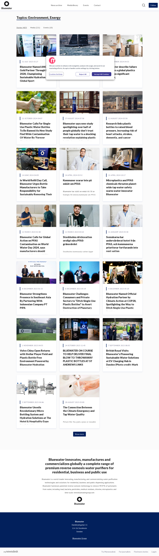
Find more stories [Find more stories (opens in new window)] (141, 552)
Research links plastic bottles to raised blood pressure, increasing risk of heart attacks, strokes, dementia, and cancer (121, 130)
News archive (56, 5)
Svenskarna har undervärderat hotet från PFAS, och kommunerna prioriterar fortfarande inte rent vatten (122, 244)
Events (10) (48, 27)
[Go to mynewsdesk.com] (11, 551)
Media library (72, 5)
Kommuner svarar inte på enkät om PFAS (77, 182)
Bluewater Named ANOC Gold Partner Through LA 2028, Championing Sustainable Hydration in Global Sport (34, 73)
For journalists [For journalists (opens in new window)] (125, 552)
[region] (80, 68)
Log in (154, 552)
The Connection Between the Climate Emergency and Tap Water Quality (78, 411)
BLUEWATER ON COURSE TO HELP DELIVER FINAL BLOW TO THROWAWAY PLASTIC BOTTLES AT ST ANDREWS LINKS (78, 357)
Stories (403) (21, 27)
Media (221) (35, 27)
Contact (97, 5)
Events (86, 5)
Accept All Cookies (101, 74)
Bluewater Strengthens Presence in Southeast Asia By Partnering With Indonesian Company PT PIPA (35, 300)
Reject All (82, 74)
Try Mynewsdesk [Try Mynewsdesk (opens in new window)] (108, 552)
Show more (79, 434)
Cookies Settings (56, 74)
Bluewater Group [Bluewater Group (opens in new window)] (79, 538)
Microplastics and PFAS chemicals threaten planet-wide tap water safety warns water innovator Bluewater (121, 187)
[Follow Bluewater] (153, 5)
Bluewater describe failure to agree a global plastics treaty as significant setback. (121, 72)
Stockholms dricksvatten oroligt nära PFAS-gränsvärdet (77, 241)
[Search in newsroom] (143, 5)
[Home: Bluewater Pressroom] (6, 5)
